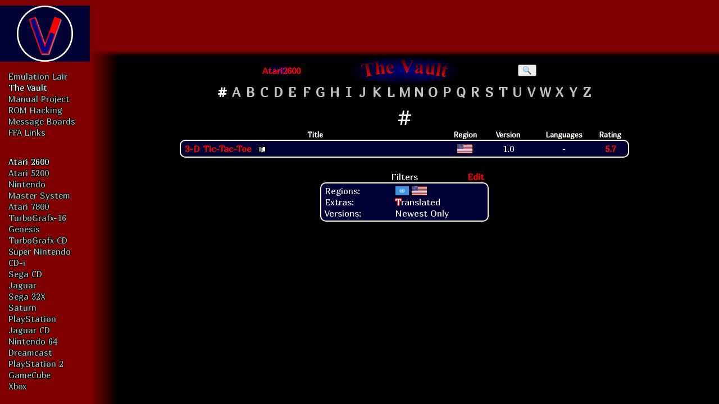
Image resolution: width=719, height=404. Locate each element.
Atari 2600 (28, 162)
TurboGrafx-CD (37, 240)
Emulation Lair (37, 76)
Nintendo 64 (32, 341)
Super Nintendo (39, 251)
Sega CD (25, 274)
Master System (39, 195)
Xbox (17, 386)
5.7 (610, 148)
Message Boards (41, 121)
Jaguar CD (29, 330)
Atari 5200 (28, 173)
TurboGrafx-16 (37, 218)
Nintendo (26, 184)
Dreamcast (30, 352)
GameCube (29, 375)
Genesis (24, 229)
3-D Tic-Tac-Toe (218, 148)
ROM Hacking (35, 110)
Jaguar (22, 285)
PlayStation (32, 319)
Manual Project (39, 99)
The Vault (27, 87)
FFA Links (26, 132)
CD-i (16, 263)
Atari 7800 (28, 206)
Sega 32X (26, 296)
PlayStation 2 (35, 364)
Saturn (22, 307)
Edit (475, 176)
